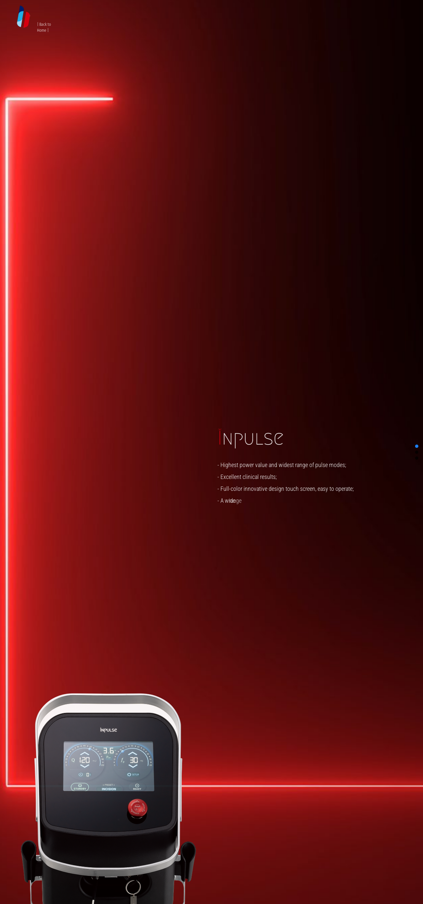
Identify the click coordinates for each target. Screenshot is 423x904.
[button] (416, 446)
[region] (211, 452)
